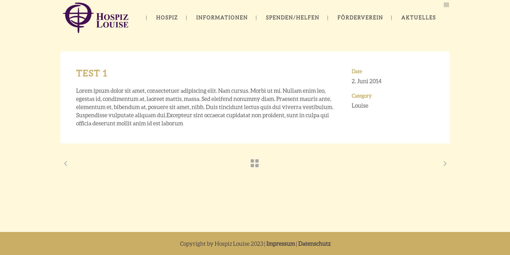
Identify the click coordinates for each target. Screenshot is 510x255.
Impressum (280, 243)
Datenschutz (314, 243)
